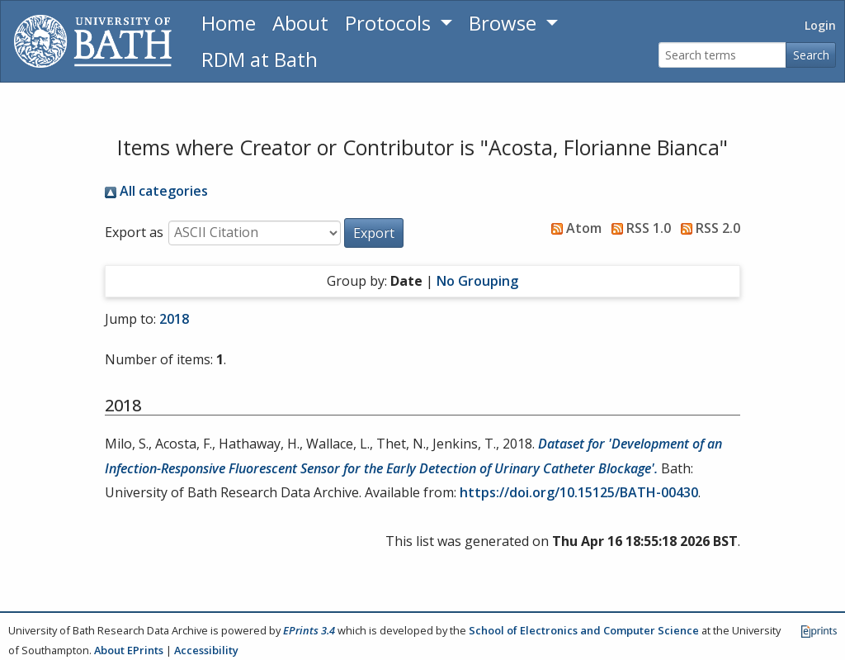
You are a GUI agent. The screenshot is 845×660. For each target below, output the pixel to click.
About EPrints (128, 650)
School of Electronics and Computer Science (584, 630)
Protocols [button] (390, 22)
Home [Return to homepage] (228, 22)
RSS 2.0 (707, 228)
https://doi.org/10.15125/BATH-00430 (579, 492)
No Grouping (477, 281)
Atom (573, 228)
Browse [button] (505, 22)
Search (811, 55)
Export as (134, 232)
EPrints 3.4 (309, 630)
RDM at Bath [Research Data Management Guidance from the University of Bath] (259, 59)
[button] (374, 233)
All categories (156, 191)
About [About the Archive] (300, 22)
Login (820, 25)
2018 (174, 319)
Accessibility (206, 650)
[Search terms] (722, 55)
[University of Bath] (93, 41)
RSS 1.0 (638, 228)
